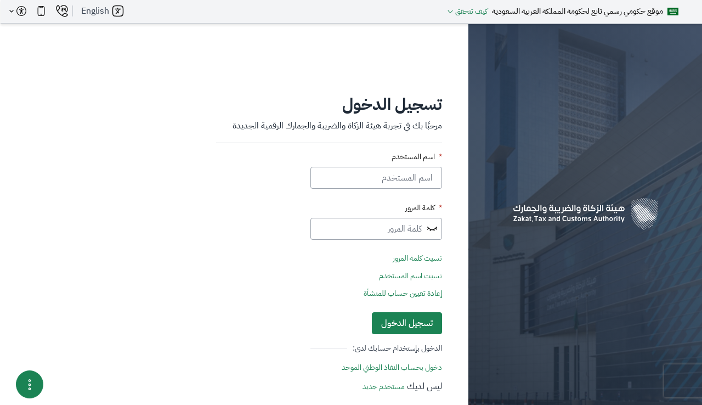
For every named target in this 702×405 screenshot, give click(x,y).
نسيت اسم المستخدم (409, 276)
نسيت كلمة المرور (416, 258)
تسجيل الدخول (406, 323)
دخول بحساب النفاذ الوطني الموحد (391, 367)
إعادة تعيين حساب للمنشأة (402, 293)
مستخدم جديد (383, 386)
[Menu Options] (29, 384)
